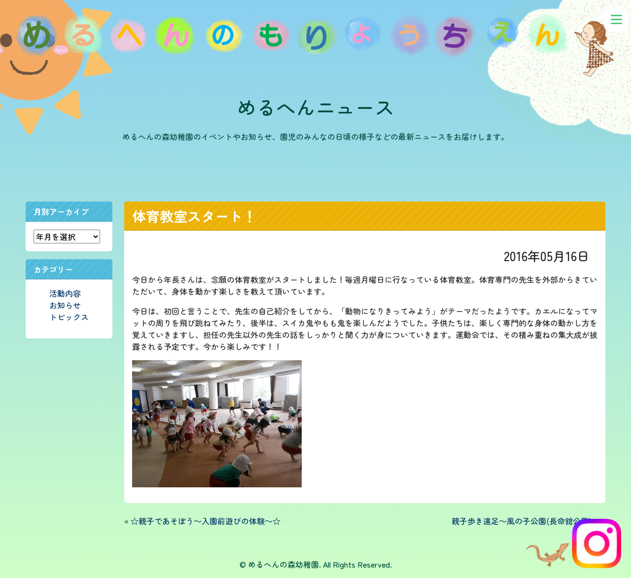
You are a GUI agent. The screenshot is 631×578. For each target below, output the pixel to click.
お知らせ (65, 305)
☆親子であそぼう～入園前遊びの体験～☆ (205, 521)
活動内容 (65, 293)
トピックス (69, 317)
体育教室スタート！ (194, 216)
